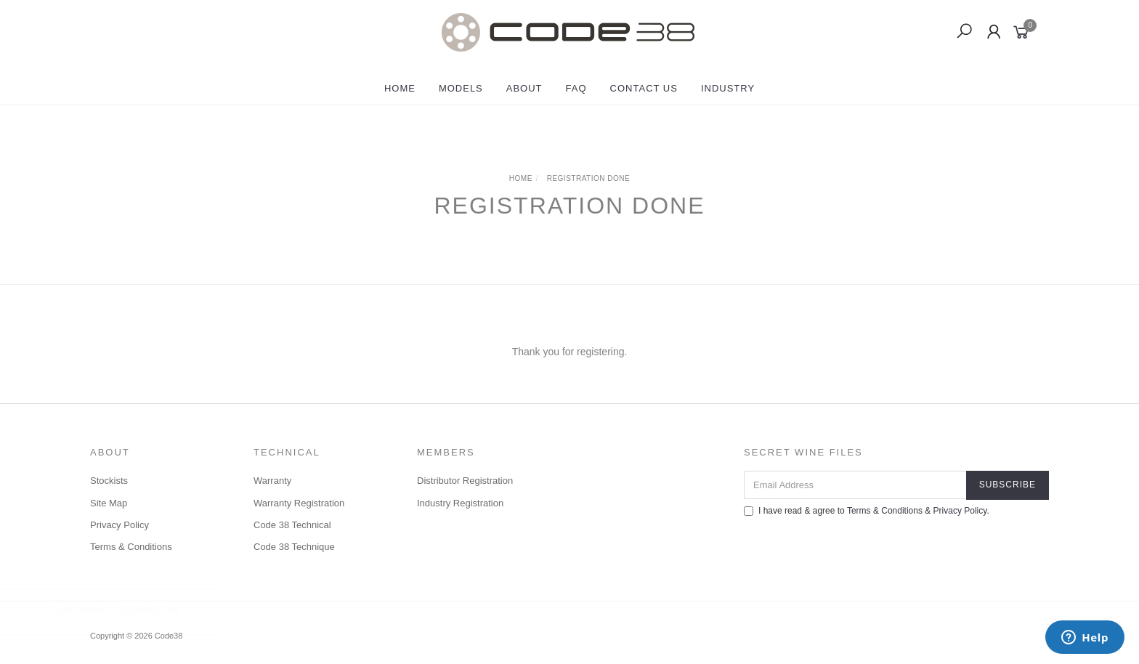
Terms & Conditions (131, 546)
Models (461, 88)
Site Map (108, 503)
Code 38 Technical (292, 524)
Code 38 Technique (294, 546)
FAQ (576, 88)
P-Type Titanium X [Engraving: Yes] (126, 610)
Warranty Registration (299, 503)
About (524, 88)
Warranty (272, 480)
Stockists (109, 480)
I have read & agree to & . (866, 511)
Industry (728, 88)
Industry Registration (460, 503)
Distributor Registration (465, 480)
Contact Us (644, 88)
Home (400, 88)
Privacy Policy (119, 524)
